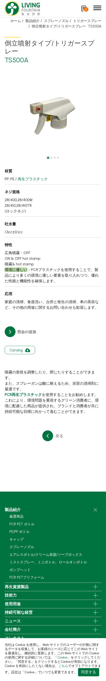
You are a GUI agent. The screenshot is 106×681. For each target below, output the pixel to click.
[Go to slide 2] (51, 158)
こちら (63, 666)
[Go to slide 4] (58, 158)
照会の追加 (26, 332)
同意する (88, 672)
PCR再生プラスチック (23, 394)
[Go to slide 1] (48, 158)
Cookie (62, 657)
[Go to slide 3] (55, 158)
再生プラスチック (33, 179)
